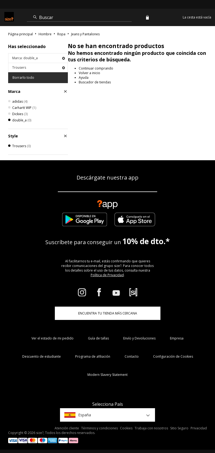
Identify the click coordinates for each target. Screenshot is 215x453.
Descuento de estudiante (41, 356)
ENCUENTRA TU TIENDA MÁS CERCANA (107, 313)
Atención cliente (67, 428)
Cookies (126, 428)
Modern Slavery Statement (107, 374)
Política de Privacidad (107, 275)
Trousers (38, 67)
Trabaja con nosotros (151, 428)
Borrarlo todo (23, 77)
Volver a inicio (89, 73)
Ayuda (83, 77)
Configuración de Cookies (173, 356)
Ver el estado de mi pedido (52, 338)
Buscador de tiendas (95, 82)
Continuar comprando (96, 68)
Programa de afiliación (92, 356)
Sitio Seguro (179, 428)
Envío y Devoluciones (139, 338)
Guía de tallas (98, 338)
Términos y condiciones (99, 428)
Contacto (132, 356)
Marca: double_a (38, 58)
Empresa (177, 338)
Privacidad (199, 428)
